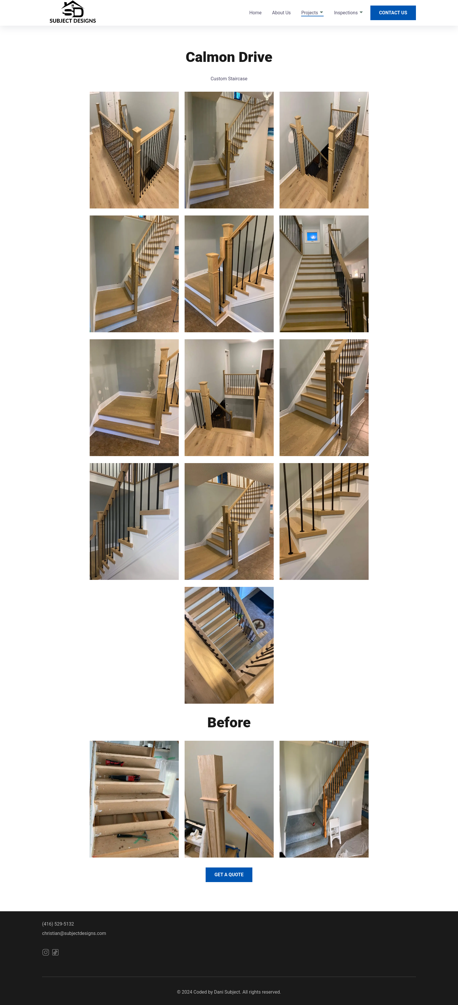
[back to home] (76, 13)
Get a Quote (228, 874)
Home (255, 12)
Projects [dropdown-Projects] (312, 12)
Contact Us (393, 12)
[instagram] (45, 954)
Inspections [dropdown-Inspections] (348, 12)
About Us (281, 12)
